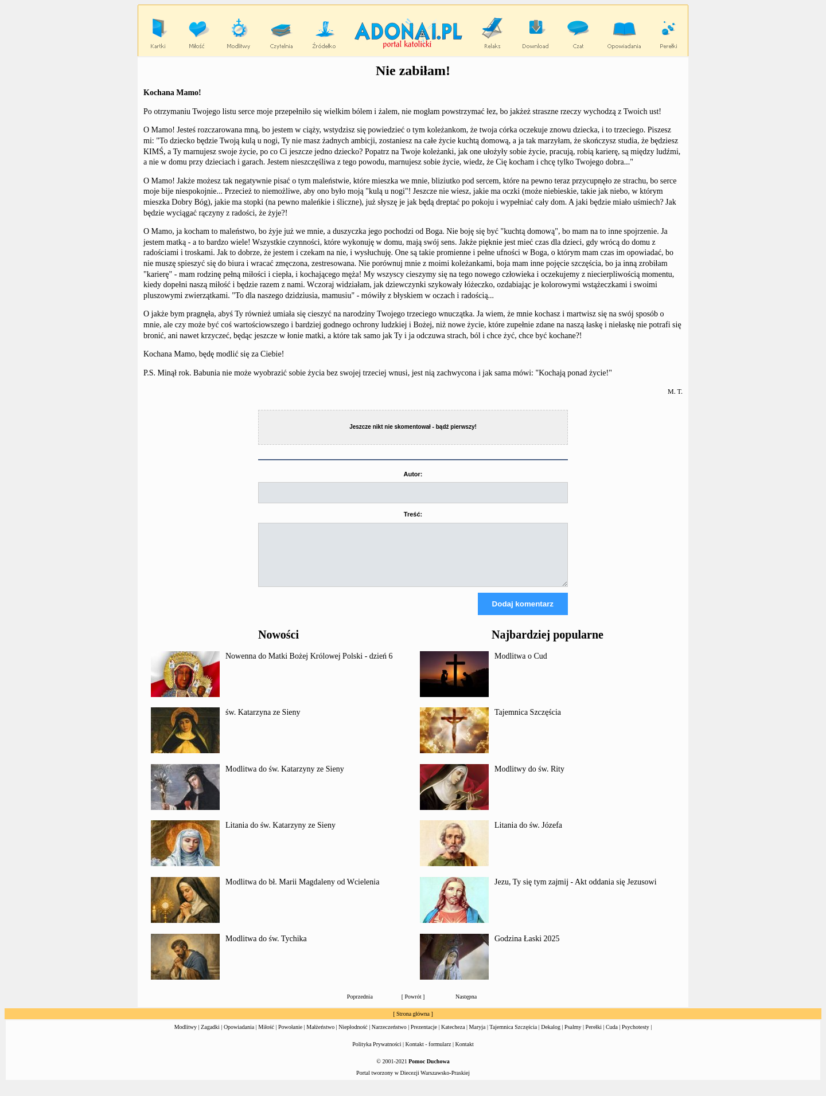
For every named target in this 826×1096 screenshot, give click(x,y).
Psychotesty (635, 1037)
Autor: (413, 474)
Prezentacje (424, 1037)
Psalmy (572, 1037)
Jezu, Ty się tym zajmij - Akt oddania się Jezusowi (575, 892)
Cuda (612, 1037)
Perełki (594, 1037)
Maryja (477, 1037)
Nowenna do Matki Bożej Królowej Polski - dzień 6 (309, 666)
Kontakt (464, 1054)
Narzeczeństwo (389, 1037)
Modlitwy (185, 1037)
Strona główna (413, 1024)
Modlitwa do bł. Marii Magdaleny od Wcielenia (302, 892)
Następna (466, 1007)
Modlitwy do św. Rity (529, 779)
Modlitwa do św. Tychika (266, 949)
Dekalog (550, 1037)
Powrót (413, 1007)
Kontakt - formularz (428, 1054)
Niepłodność (353, 1037)
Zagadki (210, 1037)
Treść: (413, 514)
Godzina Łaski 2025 (527, 949)
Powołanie (290, 1037)
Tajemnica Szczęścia (527, 722)
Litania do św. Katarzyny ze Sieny (280, 835)
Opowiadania (239, 1037)
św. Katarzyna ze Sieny (262, 722)
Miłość (266, 1037)
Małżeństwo (320, 1037)
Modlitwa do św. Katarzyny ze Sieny (284, 779)
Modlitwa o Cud (520, 666)
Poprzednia (360, 1007)
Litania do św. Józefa (528, 835)
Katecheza (453, 1037)
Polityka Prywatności (376, 1054)
